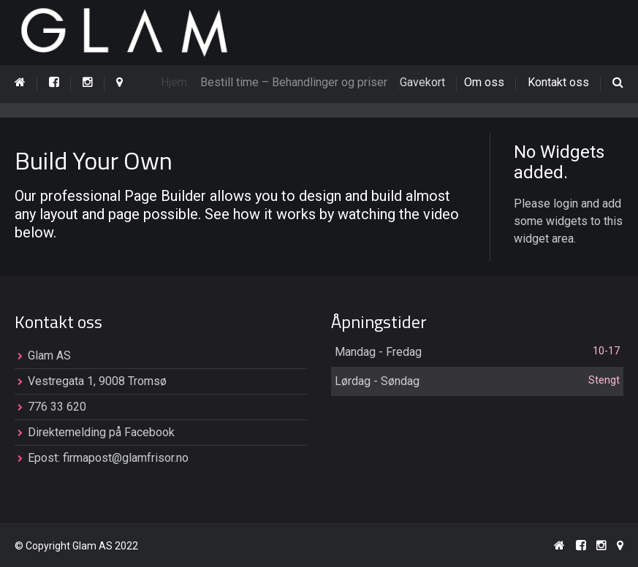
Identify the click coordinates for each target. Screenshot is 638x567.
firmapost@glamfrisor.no (126, 458)
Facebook (149, 433)
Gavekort (428, 82)
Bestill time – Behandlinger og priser (299, 82)
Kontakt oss (558, 82)
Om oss (486, 82)
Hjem (177, 82)
